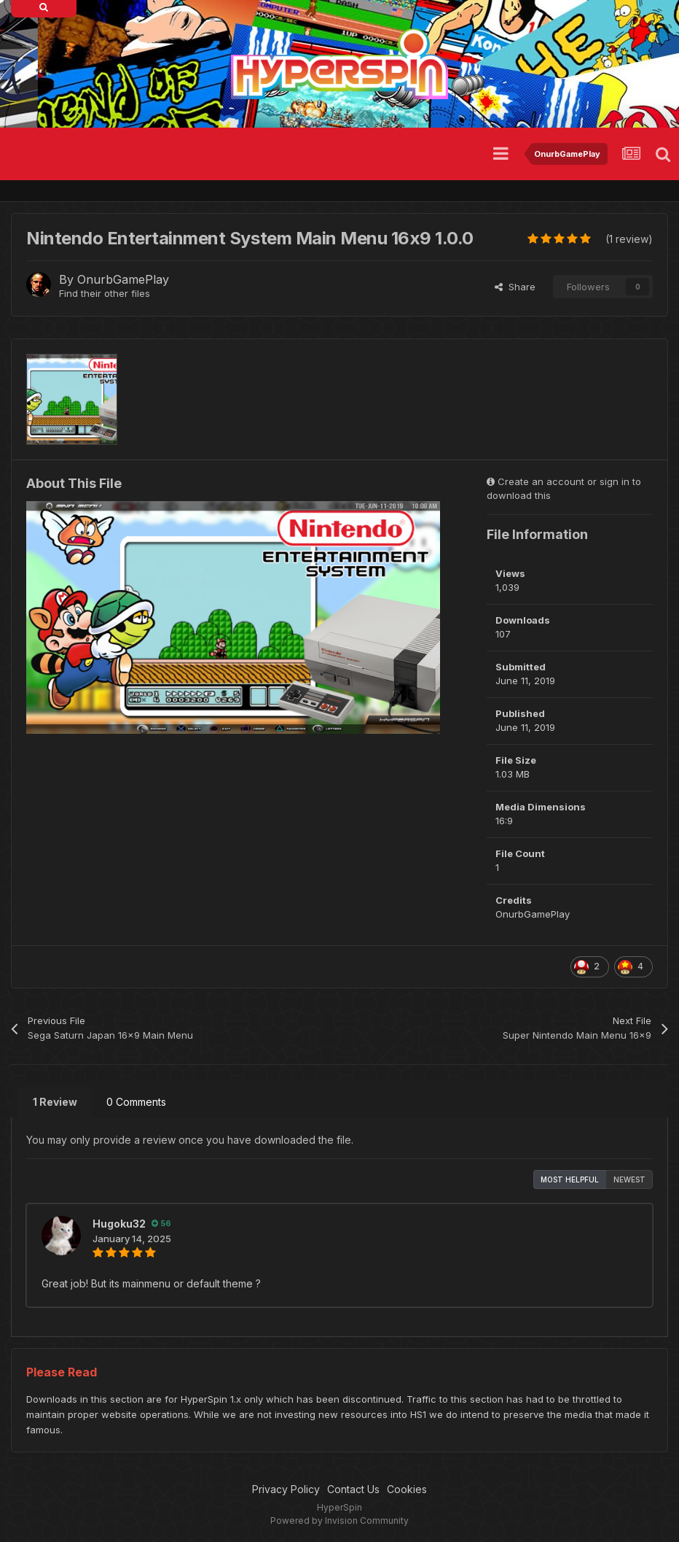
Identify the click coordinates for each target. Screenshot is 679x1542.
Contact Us (353, 1489)
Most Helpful (570, 1179)
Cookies (407, 1489)
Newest (629, 1179)
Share (515, 286)
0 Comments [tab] (136, 1102)
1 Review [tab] (55, 1102)
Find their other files (104, 293)
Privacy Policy (286, 1489)
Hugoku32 (119, 1223)
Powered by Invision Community (339, 1520)
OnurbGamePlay (123, 279)
